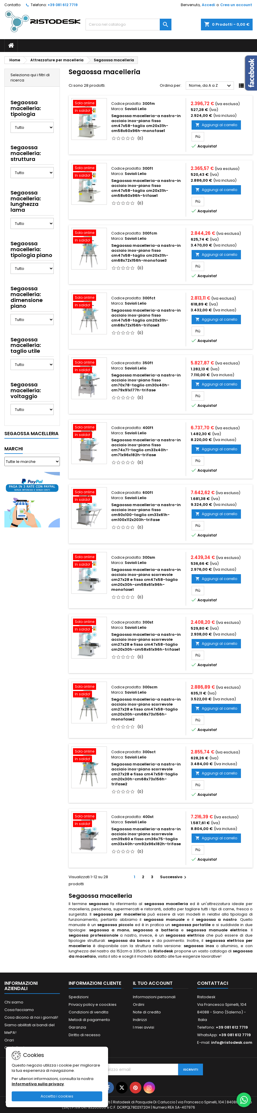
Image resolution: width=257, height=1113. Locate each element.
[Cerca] (128, 24)
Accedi (208, 4)
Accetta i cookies (57, 1096)
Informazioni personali (154, 997)
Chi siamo (13, 1002)
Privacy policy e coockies (93, 1004)
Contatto (12, 4)
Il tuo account (153, 983)
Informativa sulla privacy (38, 1084)
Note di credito (147, 1012)
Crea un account (236, 4)
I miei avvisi (143, 1027)
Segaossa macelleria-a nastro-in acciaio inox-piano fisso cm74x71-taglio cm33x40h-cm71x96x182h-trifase (146, 447)
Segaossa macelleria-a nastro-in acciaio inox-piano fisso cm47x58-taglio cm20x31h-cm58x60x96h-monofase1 (146, 123)
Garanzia (77, 1027)
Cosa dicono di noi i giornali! (31, 1017)
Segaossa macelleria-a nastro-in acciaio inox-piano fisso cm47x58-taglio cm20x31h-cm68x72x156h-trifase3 (146, 318)
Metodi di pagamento (89, 1019)
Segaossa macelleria (31, 433)
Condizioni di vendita (88, 1012)
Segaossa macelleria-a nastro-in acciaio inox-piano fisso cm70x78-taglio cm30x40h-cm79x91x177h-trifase (146, 382)
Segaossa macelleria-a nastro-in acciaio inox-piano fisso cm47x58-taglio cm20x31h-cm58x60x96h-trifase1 (146, 188)
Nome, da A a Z (210, 85)
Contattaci (212, 983)
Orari (9, 1040)
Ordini (138, 1004)
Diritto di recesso (84, 1035)
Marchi (13, 448)
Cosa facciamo (19, 1010)
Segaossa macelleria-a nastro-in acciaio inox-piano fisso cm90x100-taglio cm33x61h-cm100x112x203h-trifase (146, 512)
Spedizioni (78, 997)
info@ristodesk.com (231, 1042)
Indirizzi (140, 1019)
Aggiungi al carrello (216, 124)
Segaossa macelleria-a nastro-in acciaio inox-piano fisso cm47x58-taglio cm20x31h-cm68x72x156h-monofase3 (146, 253)
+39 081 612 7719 (63, 4)
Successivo (174, 877)
